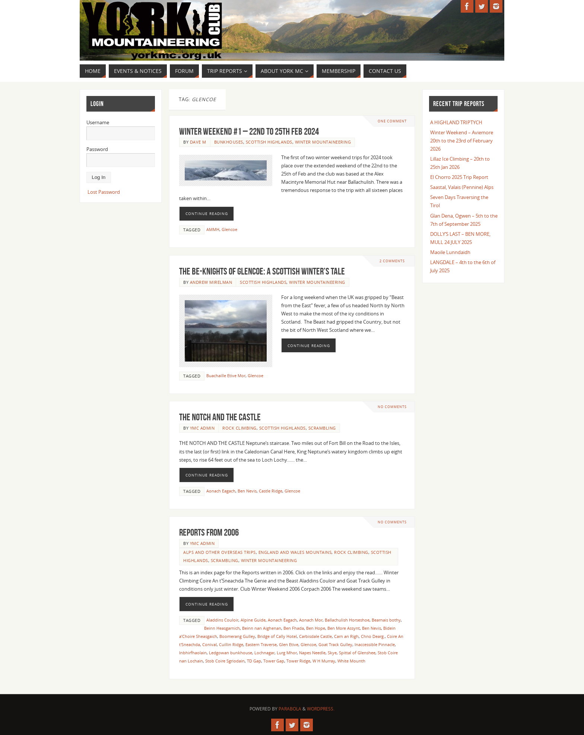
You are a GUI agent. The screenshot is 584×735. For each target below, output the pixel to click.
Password (97, 149)
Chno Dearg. (373, 636)
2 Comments (392, 261)
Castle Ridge (270, 491)
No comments (392, 406)
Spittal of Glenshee (357, 652)
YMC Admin (202, 428)
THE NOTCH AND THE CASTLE (220, 417)
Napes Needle (312, 652)
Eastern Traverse (261, 644)
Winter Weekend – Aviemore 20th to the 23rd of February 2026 (461, 140)
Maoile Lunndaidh (450, 252)
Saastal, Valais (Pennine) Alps (461, 187)
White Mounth (351, 661)
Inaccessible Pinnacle (375, 644)
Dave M (198, 142)
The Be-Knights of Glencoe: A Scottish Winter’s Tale (262, 271)
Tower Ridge (298, 661)
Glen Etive (288, 644)
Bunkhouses (228, 142)
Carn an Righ (346, 636)
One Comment (392, 121)
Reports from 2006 (209, 532)
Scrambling (322, 428)
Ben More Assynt (343, 628)
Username (97, 122)
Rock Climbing (239, 428)
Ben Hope (315, 628)
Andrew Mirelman (211, 282)
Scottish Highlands (269, 142)
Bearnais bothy (386, 620)
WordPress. (320, 709)
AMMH (212, 229)
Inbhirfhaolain (193, 652)
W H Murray (323, 661)
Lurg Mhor (287, 652)
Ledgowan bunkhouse (230, 652)
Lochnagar (264, 652)
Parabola (290, 709)
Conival (209, 644)
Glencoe (229, 229)
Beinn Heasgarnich (222, 628)
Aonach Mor (311, 620)
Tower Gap (273, 661)
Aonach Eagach (220, 491)
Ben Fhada (293, 628)
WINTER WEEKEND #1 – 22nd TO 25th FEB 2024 (249, 131)
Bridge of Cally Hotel (277, 636)
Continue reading (206, 213)
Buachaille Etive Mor (225, 375)
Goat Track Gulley (335, 644)
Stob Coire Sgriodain (225, 661)
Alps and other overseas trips (219, 552)
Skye (332, 652)
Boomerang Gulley (237, 636)
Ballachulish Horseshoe (347, 620)
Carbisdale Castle (315, 636)
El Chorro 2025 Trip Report (459, 177)
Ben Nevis (247, 491)
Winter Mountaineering (323, 142)
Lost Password (104, 192)
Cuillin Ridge (231, 644)
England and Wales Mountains (295, 552)
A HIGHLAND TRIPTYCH (456, 122)
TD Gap (254, 661)
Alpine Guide (253, 620)
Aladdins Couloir (222, 620)
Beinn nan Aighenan (261, 628)
